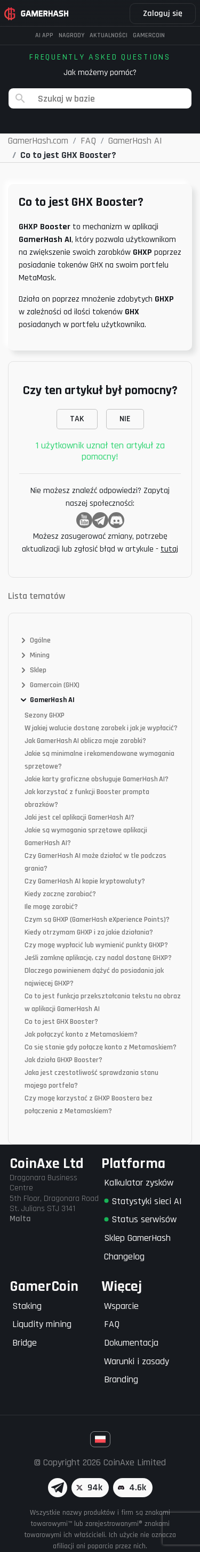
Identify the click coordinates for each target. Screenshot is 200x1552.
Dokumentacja (131, 1343)
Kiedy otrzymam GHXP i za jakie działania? (89, 932)
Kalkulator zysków (138, 1182)
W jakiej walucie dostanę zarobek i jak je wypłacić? (101, 728)
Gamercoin (149, 35)
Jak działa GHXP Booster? (63, 1060)
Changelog (124, 1256)
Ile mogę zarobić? (51, 907)
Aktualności (108, 35)
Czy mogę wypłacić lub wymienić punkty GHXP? (96, 945)
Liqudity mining (41, 1324)
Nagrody (71, 35)
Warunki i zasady (136, 1361)
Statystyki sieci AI (143, 1201)
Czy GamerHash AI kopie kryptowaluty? (85, 881)
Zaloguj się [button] (162, 13)
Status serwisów (140, 1219)
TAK (77, 418)
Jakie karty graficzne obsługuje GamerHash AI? (97, 779)
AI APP (44, 35)
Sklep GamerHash (137, 1238)
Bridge (24, 1343)
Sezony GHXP (45, 715)
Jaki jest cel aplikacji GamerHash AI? (79, 817)
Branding (121, 1379)
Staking (27, 1306)
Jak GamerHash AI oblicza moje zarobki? (85, 741)
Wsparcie (121, 1306)
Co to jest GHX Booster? (61, 1022)
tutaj (169, 549)
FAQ (111, 1324)
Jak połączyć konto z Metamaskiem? (81, 1034)
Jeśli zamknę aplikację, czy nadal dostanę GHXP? (98, 958)
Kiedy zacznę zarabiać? (60, 894)
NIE (125, 418)
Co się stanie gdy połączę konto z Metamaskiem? (101, 1047)
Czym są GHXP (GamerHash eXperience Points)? (97, 919)
